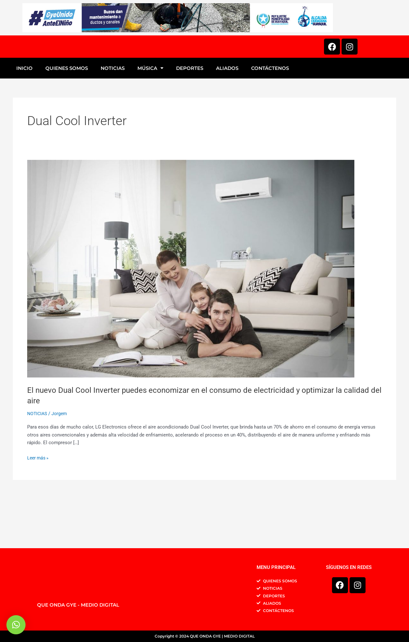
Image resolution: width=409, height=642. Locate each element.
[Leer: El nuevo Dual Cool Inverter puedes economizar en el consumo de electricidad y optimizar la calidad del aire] (190, 317)
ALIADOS (227, 117)
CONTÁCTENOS (270, 117)
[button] (16, 624)
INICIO (24, 117)
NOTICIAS (113, 117)
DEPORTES (189, 117)
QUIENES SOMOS (66, 117)
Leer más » (38, 506)
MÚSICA (150, 117)
